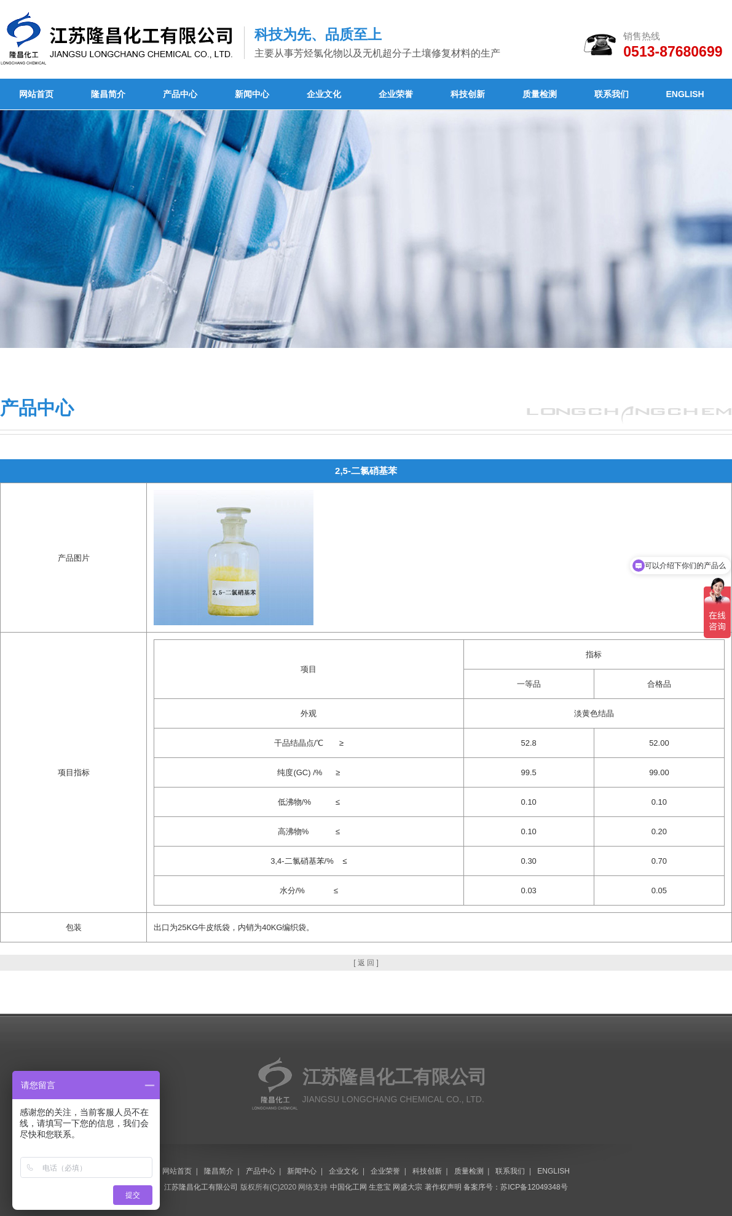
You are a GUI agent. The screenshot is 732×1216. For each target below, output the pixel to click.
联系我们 (611, 94)
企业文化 (324, 94)
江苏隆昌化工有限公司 (201, 1187)
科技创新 (468, 94)
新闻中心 (252, 94)
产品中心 (180, 94)
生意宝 (380, 1187)
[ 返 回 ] (366, 962)
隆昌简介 (108, 94)
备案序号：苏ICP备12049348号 (515, 1187)
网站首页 (36, 94)
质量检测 (539, 94)
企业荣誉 (396, 94)
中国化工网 (348, 1187)
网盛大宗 (407, 1187)
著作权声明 (443, 1187)
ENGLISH (685, 94)
